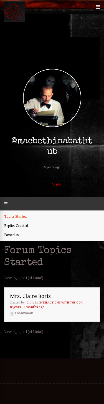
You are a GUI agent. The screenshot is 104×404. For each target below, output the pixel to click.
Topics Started (15, 216)
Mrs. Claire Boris (30, 296)
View (56, 184)
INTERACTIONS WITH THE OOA (61, 302)
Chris (30, 302)
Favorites (11, 234)
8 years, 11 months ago (27, 307)
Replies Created (16, 225)
